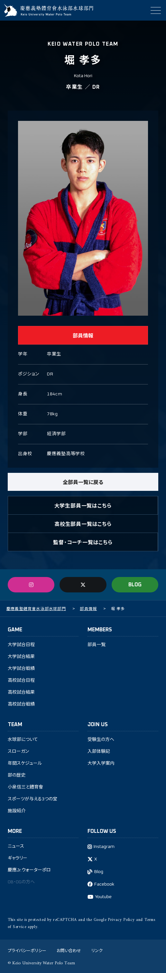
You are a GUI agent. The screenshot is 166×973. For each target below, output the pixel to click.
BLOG (135, 584)
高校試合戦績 (21, 704)
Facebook (104, 884)
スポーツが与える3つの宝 (32, 799)
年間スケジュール (25, 763)
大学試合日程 (21, 645)
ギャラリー (17, 858)
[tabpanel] (83, 218)
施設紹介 (17, 811)
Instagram (104, 846)
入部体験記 (99, 751)
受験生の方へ (101, 739)
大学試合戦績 (21, 668)
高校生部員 (83, 523)
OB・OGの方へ (21, 882)
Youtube (103, 897)
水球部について (23, 739)
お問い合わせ (69, 950)
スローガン (18, 751)
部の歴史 (16, 775)
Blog (98, 871)
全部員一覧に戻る (83, 482)
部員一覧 (97, 645)
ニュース (16, 846)
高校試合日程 (21, 680)
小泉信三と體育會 (25, 787)
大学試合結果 (21, 656)
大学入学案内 (101, 763)
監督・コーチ (83, 542)
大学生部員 (83, 505)
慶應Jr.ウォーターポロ (29, 870)
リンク (97, 950)
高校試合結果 (21, 692)
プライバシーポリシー (27, 950)
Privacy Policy (121, 919)
